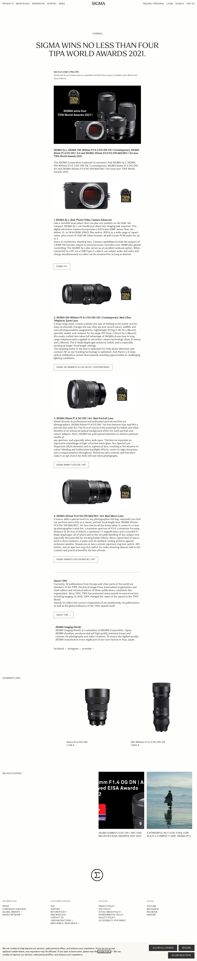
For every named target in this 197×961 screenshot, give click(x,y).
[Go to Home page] (98, 3)
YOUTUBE (151, 906)
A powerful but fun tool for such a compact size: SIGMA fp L (169, 834)
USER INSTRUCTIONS (61, 920)
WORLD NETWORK (11, 915)
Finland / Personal (153, 3)
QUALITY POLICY (107, 917)
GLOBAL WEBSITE (11, 912)
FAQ (53, 906)
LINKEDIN (151, 915)
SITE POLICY (105, 909)
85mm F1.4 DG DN (76, 742)
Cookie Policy (104, 951)
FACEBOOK (152, 912)
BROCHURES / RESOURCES (64, 923)
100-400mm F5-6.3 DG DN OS (148, 742)
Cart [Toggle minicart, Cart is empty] (190, 3)
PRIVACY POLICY (107, 906)
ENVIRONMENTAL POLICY (111, 915)
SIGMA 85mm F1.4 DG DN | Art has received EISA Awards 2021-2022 (120, 834)
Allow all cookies (163, 948)
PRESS (5, 906)
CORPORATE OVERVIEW (14, 909)
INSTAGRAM (153, 909)
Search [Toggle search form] (179, 3)
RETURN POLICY (58, 912)
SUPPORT (55, 909)
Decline (186, 948)
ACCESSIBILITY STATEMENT (112, 920)
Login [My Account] (170, 3)
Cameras (97, 33)
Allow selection (181, 955)
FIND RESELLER (58, 915)
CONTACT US (57, 917)
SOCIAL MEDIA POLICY (110, 912)
